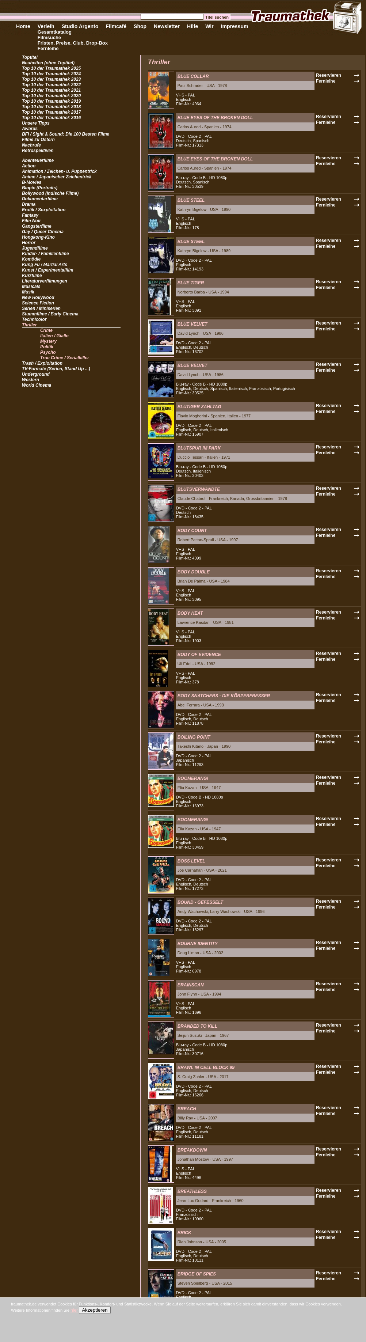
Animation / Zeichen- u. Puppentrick (59, 171)
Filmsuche (49, 37)
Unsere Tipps (36, 123)
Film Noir (31, 220)
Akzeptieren (94, 1310)
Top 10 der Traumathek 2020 (51, 95)
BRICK (184, 1232)
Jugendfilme (35, 248)
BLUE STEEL (191, 200)
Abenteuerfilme (38, 160)
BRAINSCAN (191, 984)
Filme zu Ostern (38, 139)
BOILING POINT (194, 737)
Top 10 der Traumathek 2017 (51, 112)
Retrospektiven (38, 150)
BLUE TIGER (191, 282)
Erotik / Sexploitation (43, 209)
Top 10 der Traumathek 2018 (51, 106)
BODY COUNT (192, 530)
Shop (140, 26)
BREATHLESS (192, 1191)
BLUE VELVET (192, 324)
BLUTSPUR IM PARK (199, 448)
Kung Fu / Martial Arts (44, 264)
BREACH (187, 1108)
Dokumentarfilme (40, 198)
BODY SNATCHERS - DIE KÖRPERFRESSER (224, 695)
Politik (46, 346)
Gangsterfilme (37, 226)
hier (74, 1310)
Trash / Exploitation (42, 363)
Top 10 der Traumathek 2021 (51, 90)
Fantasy (30, 215)
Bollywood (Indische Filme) (50, 193)
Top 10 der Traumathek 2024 (51, 73)
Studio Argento (80, 26)
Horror (28, 242)
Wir (209, 26)
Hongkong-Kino (38, 237)
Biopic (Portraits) (39, 187)
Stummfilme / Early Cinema (50, 313)
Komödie (31, 259)
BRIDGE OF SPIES (197, 1274)
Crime (46, 330)
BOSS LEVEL (191, 861)
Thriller (29, 324)
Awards (30, 128)
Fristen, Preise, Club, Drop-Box (73, 43)
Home (23, 26)
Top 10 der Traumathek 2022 (51, 84)
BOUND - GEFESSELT (200, 902)
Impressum (234, 26)
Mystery (48, 341)
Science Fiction (38, 303)
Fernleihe (48, 48)
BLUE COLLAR (193, 76)
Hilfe (192, 26)
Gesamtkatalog (55, 32)
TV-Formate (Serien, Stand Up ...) (56, 368)
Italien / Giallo (54, 335)
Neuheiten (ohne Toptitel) (48, 62)
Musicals (31, 286)
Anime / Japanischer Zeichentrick (57, 176)
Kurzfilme (32, 275)
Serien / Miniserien (41, 308)
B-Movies (31, 182)
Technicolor (34, 319)
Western (30, 379)
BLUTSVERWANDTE (199, 489)
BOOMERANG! (193, 778)
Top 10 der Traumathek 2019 (51, 101)
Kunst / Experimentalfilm (47, 270)
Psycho (48, 352)
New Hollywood (38, 297)
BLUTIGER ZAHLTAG (199, 406)
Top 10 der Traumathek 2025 (51, 68)
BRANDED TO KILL (198, 1026)
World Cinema (36, 385)
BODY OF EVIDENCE (199, 654)
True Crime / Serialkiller (64, 357)
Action (28, 165)
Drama (28, 204)
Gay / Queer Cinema (43, 231)
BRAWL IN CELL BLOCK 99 (206, 1067)
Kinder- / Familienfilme (45, 253)
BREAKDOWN (192, 1150)
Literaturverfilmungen (44, 281)
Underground (36, 374)
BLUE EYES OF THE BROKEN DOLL (215, 117)
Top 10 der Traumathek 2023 (51, 79)
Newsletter (167, 26)
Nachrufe (31, 145)
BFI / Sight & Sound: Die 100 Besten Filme (65, 134)
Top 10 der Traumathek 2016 (51, 117)
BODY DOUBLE (194, 572)
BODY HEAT (190, 613)
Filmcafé (116, 26)
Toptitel (30, 57)
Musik (28, 292)
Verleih (46, 26)
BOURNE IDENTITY (198, 943)
